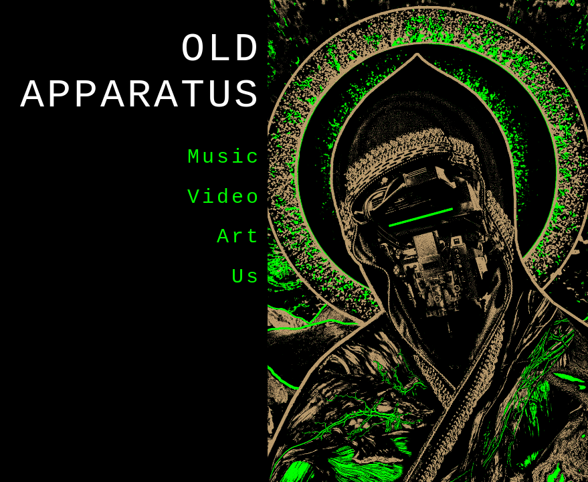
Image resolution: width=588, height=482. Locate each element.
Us (246, 277)
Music (224, 157)
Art (239, 237)
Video (224, 197)
